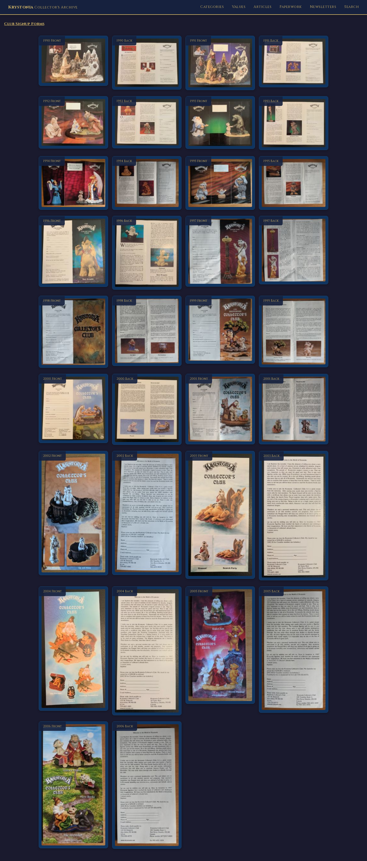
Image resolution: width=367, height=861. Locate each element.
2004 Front (52, 591)
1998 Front (52, 301)
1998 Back (124, 301)
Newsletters (323, 6)
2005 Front (199, 591)
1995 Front (198, 161)
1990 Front (52, 41)
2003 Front (199, 456)
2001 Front (199, 379)
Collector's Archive (43, 7)
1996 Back (124, 221)
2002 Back (124, 456)
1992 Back (124, 101)
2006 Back (124, 726)
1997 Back (271, 221)
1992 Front (52, 101)
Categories (212, 6)
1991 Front (198, 41)
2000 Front (52, 379)
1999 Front (198, 301)
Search (351, 6)
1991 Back (270, 41)
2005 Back (271, 591)
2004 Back (124, 591)
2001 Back (271, 379)
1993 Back (271, 101)
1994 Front (52, 161)
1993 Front (198, 101)
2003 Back (271, 456)
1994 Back (124, 161)
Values (238, 6)
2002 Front (52, 456)
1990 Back (124, 41)
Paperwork (291, 6)
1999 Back (271, 301)
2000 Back (124, 379)
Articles (262, 6)
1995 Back (271, 161)
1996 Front (52, 221)
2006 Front (52, 726)
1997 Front (198, 221)
